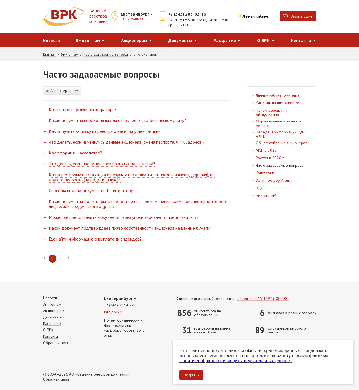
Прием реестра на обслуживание (271, 112)
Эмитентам (88, 40)
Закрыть (191, 375)
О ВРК (263, 40)
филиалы (138, 19)
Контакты (301, 40)
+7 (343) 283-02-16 (187, 14)
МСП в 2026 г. (268, 150)
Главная (49, 55)
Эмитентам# (266, 195)
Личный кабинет (256, 16)
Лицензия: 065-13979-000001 (263, 298)
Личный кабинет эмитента (277, 95)
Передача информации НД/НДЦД (280, 134)
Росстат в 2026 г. (270, 158)
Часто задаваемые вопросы (106, 55)
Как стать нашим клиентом (278, 102)
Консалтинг (265, 173)
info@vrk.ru (114, 312)
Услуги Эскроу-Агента (274, 180)
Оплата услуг (301, 16)
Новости (51, 40)
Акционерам (134, 40)
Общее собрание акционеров (281, 143)
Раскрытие (224, 40)
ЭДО (260, 188)
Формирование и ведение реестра (279, 123)
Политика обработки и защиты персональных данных (235, 360)
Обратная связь (56, 343)
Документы (180, 40)
